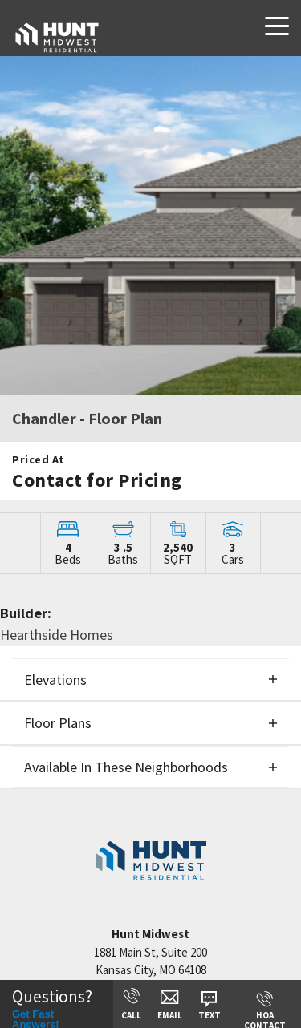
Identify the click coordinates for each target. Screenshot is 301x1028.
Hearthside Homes (56, 634)
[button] (150, 680)
